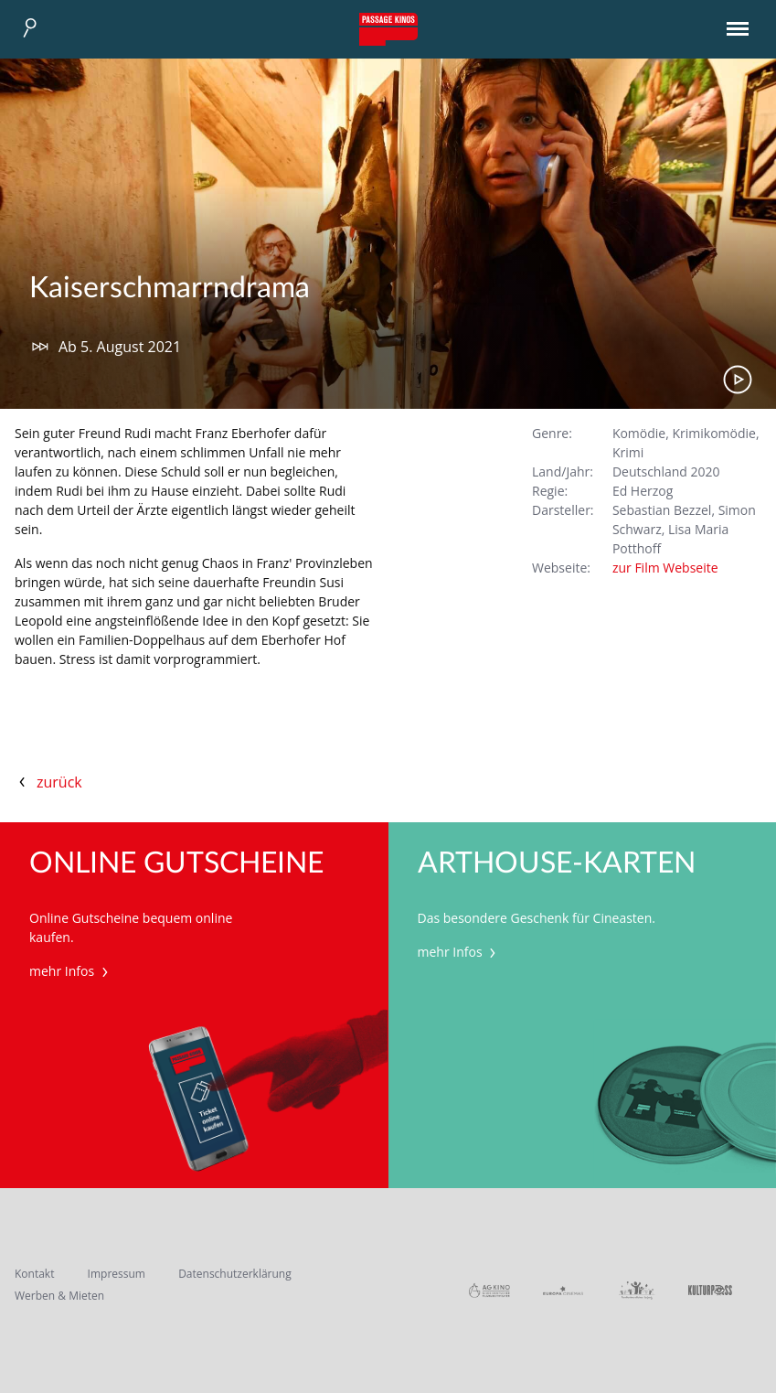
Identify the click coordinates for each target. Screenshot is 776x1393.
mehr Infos (70, 971)
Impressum (116, 1273)
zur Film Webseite (665, 567)
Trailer (738, 380)
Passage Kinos (388, 29)
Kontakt (34, 1273)
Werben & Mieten (59, 1295)
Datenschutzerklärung (235, 1273)
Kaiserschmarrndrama (169, 288)
